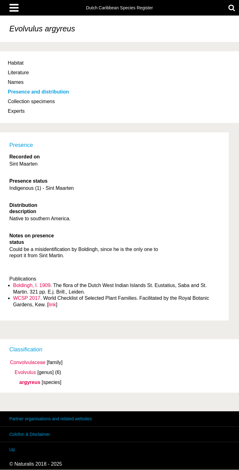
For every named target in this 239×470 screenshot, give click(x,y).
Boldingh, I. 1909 (31, 285)
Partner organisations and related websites (50, 418)
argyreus (29, 382)
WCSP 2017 (26, 298)
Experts (16, 111)
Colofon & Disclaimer (29, 434)
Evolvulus (25, 372)
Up (12, 449)
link (52, 304)
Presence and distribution (38, 91)
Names (16, 82)
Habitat (16, 63)
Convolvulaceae (27, 362)
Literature (18, 72)
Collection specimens (31, 101)
